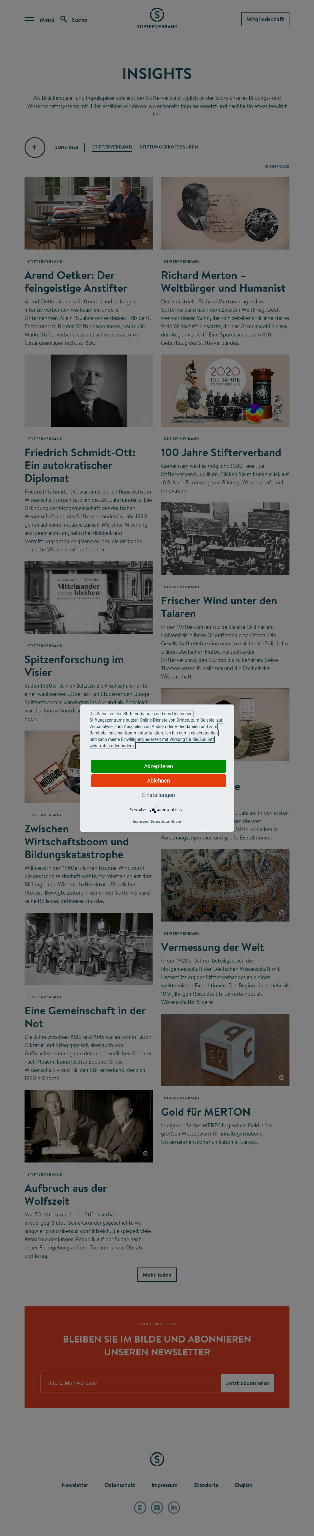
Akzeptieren (158, 766)
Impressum (140, 821)
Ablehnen (158, 780)
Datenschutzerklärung (166, 821)
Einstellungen (158, 795)
